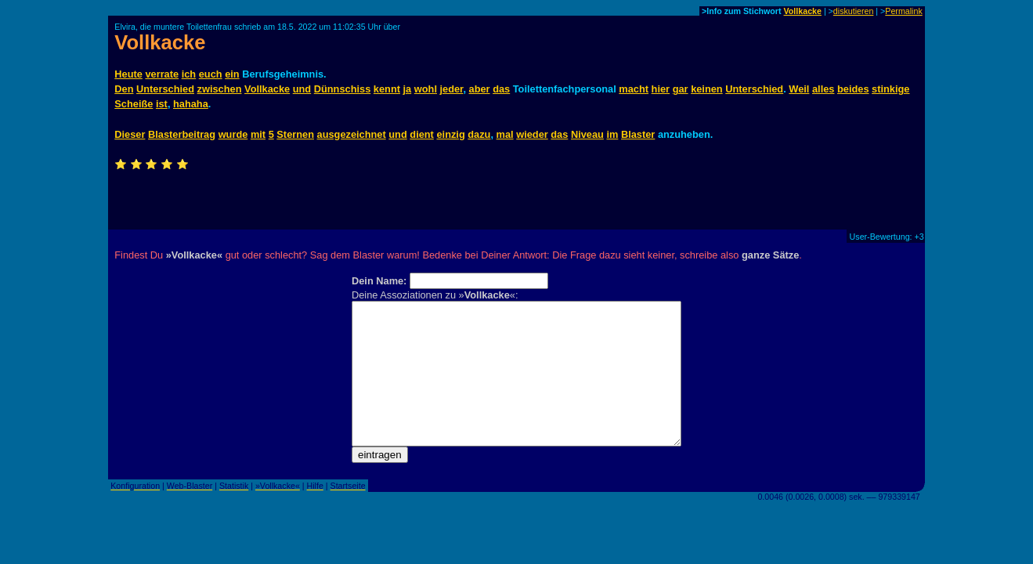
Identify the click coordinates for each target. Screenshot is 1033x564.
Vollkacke (803, 11)
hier (661, 89)
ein (232, 74)
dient (422, 134)
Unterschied (165, 89)
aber (479, 89)
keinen (707, 89)
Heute (128, 74)
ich (189, 74)
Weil (799, 89)
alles (823, 89)
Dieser (129, 134)
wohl (425, 89)
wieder (532, 134)
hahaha (190, 104)
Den (123, 89)
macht (633, 89)
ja (407, 89)
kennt (387, 89)
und (302, 89)
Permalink (903, 11)
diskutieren (853, 11)
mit (258, 134)
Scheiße (133, 104)
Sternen (295, 134)
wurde (233, 134)
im (612, 134)
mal (505, 134)
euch (210, 74)
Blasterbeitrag (181, 134)
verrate (162, 74)
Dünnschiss (342, 89)
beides (853, 89)
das (501, 89)
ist (162, 104)
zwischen (219, 89)
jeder (452, 89)
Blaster (638, 134)
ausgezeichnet (351, 134)
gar (680, 89)
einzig (450, 134)
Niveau (587, 134)
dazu (479, 134)
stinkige (890, 89)
